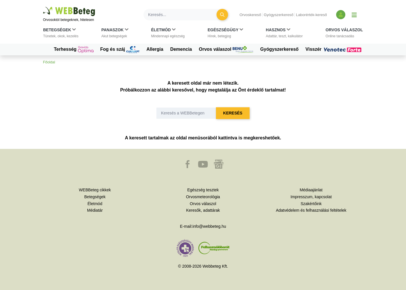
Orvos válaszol (226, 49)
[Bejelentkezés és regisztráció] (340, 14)
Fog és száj (120, 49)
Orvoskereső (250, 15)
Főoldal (49, 62)
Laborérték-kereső (311, 15)
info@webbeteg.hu (209, 226)
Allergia (154, 49)
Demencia (181, 49)
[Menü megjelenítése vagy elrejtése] (354, 14)
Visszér (334, 49)
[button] (60, 34)
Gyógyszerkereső (278, 15)
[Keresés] (183, 14)
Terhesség (73, 49)
